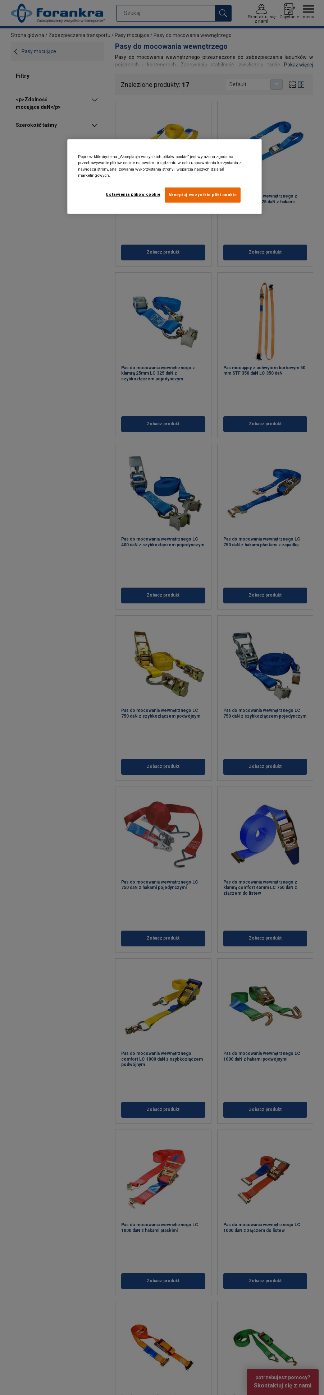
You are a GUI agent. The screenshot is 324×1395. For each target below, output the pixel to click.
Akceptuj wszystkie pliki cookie (203, 194)
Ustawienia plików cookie (133, 194)
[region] (164, 176)
